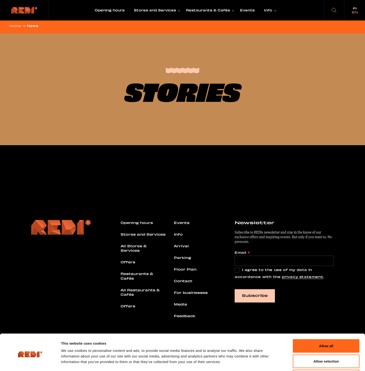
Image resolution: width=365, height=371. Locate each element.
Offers (128, 263)
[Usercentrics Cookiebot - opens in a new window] (30, 361)
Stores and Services (155, 10)
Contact (183, 282)
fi (355, 8)
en (355, 12)
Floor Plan (185, 270)
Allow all (326, 328)
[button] (334, 10)
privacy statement (302, 278)
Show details (250, 359)
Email (242, 254)
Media (180, 305)
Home (17, 27)
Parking (182, 259)
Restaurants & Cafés (208, 10)
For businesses (191, 294)
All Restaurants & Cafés (140, 293)
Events (247, 10)
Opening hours (110, 10)
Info (268, 10)
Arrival (181, 247)
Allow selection (326, 343)
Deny (326, 359)
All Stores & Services (134, 249)
